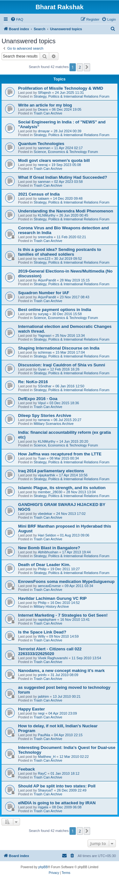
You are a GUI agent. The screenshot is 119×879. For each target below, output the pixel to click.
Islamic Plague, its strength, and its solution (62, 487)
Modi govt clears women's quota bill (54, 160)
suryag (43, 314)
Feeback (26, 769)
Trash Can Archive (48, 113)
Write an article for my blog (45, 105)
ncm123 (44, 258)
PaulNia (44, 735)
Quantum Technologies (41, 143)
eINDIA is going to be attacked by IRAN (57, 802)
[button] (87, 67)
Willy (41, 636)
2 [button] (80, 67)
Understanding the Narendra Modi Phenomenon (65, 211)
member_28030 (50, 492)
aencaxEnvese (49, 586)
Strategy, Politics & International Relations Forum (71, 96)
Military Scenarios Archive (54, 424)
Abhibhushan (48, 552)
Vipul (41, 403)
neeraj (43, 165)
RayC (42, 773)
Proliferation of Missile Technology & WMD (60, 88)
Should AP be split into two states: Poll (57, 786)
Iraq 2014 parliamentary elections (51, 470)
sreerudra (45, 237)
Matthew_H (47, 756)
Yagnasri (44, 335)
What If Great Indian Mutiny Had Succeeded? (62, 177)
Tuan (42, 458)
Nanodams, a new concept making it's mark (61, 670)
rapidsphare (47, 619)
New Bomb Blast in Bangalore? (49, 547)
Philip (42, 569)
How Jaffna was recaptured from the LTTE (60, 454)
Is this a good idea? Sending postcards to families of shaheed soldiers (59, 252)
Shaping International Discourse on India (58, 348)
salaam (43, 198)
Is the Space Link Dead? (42, 632)
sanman (44, 148)
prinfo (42, 675)
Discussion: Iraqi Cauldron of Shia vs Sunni (61, 365)
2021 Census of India (39, 194)
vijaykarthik (46, 475)
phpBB (43, 867)
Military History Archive (51, 606)
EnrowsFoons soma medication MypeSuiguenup (66, 581)
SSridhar (44, 386)
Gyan (42, 369)
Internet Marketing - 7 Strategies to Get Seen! (63, 615)
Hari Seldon (47, 535)
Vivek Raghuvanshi (53, 658)
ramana (44, 420)
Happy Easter (31, 709)
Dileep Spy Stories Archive (44, 415)
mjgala (43, 807)
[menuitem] (16, 19)
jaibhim (43, 696)
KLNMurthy (46, 215)
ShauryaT (45, 790)
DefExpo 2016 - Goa (37, 398)
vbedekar (45, 514)
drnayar (44, 131)
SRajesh (44, 92)
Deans (43, 109)
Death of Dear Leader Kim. (44, 564)
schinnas (44, 352)
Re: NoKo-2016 (33, 381)
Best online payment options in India (54, 309)
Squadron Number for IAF (43, 292)
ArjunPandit (47, 280)
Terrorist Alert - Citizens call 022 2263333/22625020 (50, 651)
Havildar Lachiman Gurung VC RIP (52, 598)
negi (41, 713)
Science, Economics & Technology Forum (66, 152)
